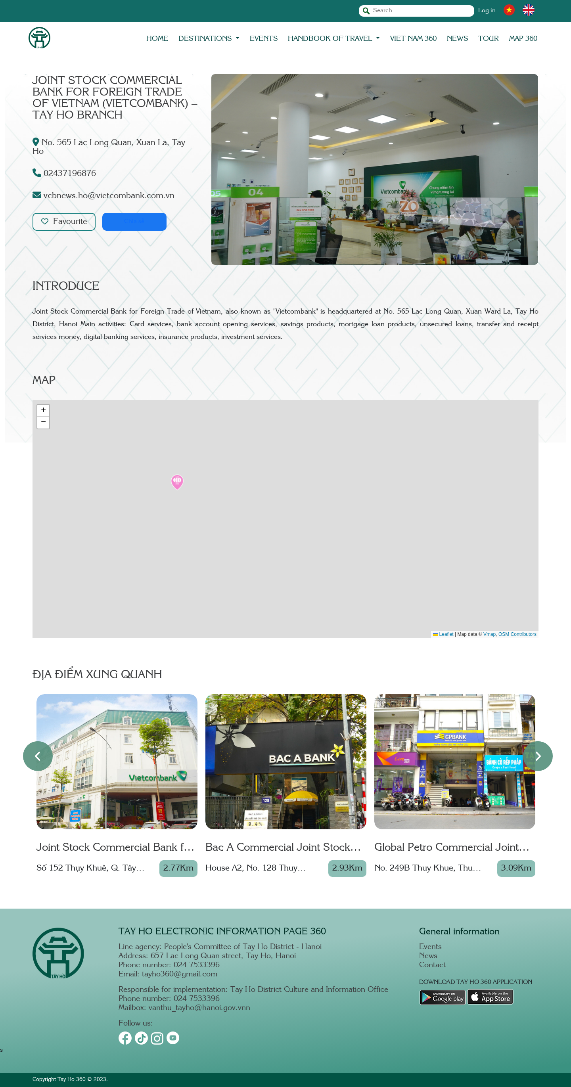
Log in (487, 11)
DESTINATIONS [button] (206, 38)
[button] (177, 482)
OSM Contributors (517, 634)
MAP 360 (523, 38)
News (428, 956)
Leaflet (443, 634)
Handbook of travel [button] (331, 38)
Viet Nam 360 (413, 38)
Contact (432, 965)
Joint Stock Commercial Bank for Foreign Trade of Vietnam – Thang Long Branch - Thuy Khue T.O (114, 849)
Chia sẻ (136, 222)
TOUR (488, 38)
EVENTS (264, 38)
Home (157, 38)
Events (430, 947)
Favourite (64, 222)
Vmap (489, 634)
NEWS (457, 38)
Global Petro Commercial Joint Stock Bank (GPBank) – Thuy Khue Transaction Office (446, 849)
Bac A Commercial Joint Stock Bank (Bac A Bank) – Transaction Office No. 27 (283, 849)
